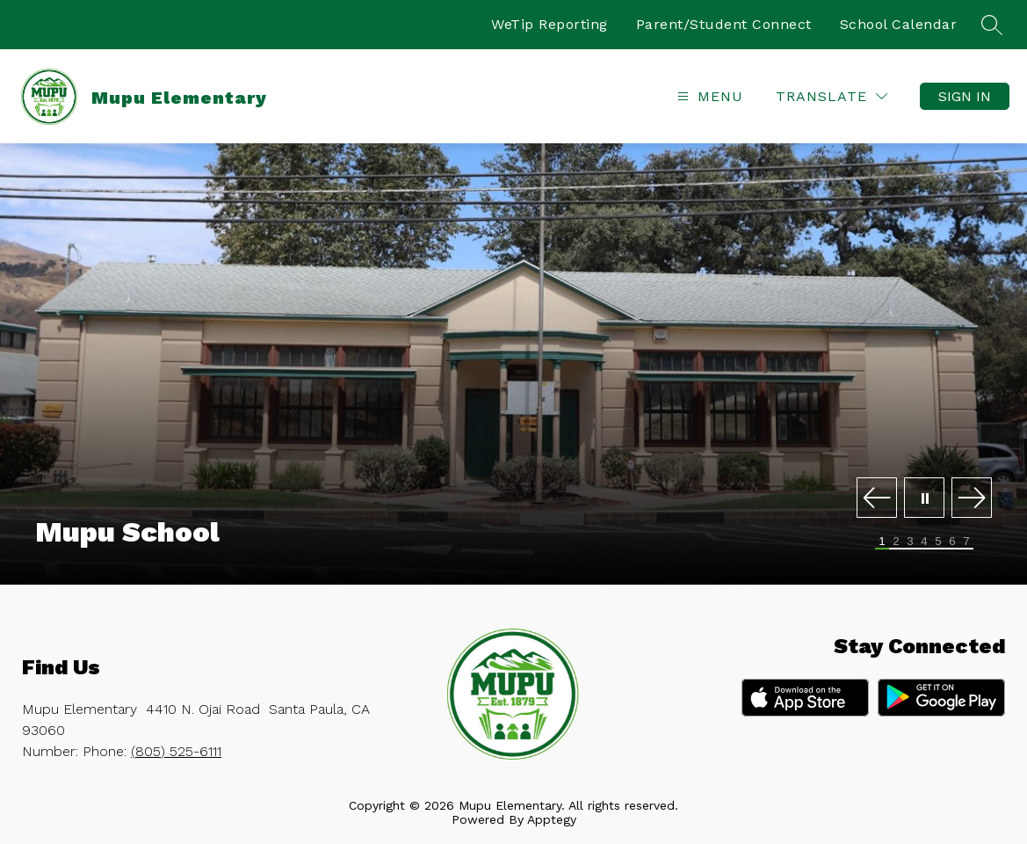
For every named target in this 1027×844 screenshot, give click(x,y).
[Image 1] (882, 542)
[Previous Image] (877, 498)
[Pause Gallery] (924, 498)
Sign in (964, 96)
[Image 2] (896, 542)
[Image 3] (910, 542)
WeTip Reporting (549, 24)
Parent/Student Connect (724, 24)
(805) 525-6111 (176, 751)
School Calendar (899, 24)
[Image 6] (952, 542)
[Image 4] (924, 542)
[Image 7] (966, 542)
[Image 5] (938, 542)
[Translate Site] (831, 96)
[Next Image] (971, 498)
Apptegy (551, 819)
